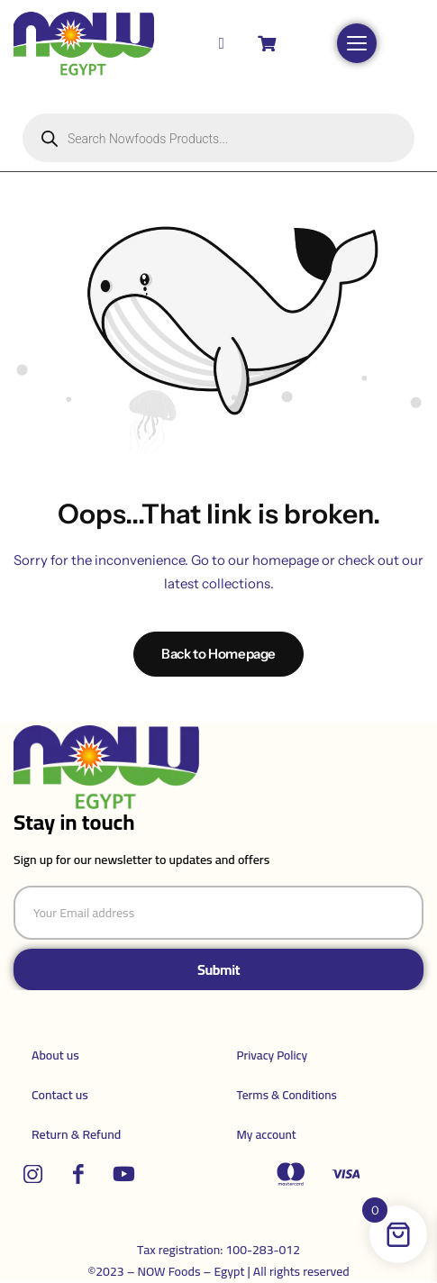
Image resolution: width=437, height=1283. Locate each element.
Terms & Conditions (287, 1094)
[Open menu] (357, 43)
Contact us (60, 1094)
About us (55, 1055)
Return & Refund (76, 1134)
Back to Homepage (218, 653)
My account (266, 1134)
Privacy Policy (272, 1055)
